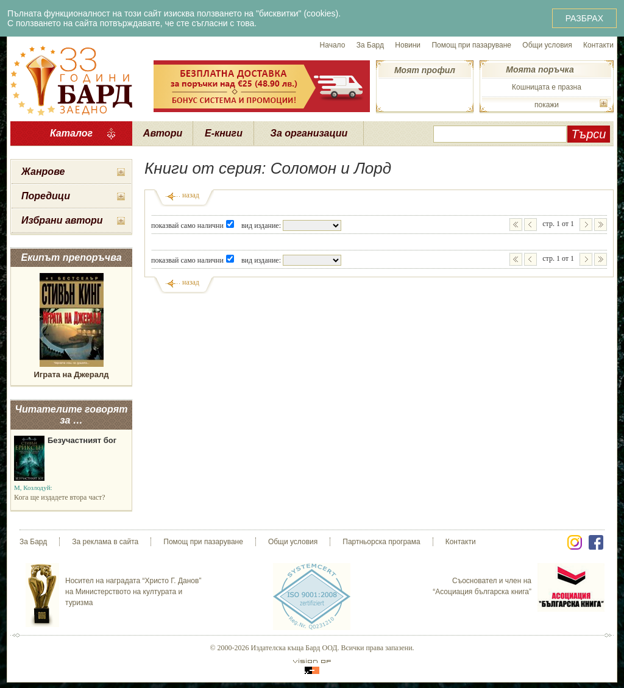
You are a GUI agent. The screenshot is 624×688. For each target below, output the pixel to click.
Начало (333, 45)
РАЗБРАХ (584, 18)
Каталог (71, 133)
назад (190, 195)
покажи (546, 105)
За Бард (370, 45)
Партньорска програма (381, 541)
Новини (407, 45)
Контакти (598, 45)
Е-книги (224, 133)
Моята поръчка (539, 69)
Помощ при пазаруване (471, 45)
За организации (309, 133)
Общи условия (547, 45)
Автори (162, 133)
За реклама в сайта (105, 541)
